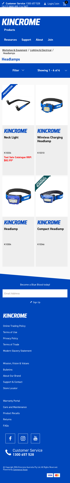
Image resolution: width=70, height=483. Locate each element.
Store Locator (10, 388)
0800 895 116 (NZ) (18, 6)
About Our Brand (12, 375)
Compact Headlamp (50, 229)
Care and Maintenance (15, 407)
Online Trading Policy (14, 326)
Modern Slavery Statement (17, 350)
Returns (7, 419)
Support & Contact (12, 382)
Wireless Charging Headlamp (50, 139)
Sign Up (36, 302)
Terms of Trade (11, 344)
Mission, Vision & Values (16, 363)
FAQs (6, 425)
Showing (48, 70)
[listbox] (65, 71)
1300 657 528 (23, 454)
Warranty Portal (11, 400)
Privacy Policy (10, 338)
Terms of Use (10, 332)
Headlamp (11, 229)
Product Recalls (11, 413)
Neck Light (11, 137)
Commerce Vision (20, 469)
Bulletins (7, 369)
